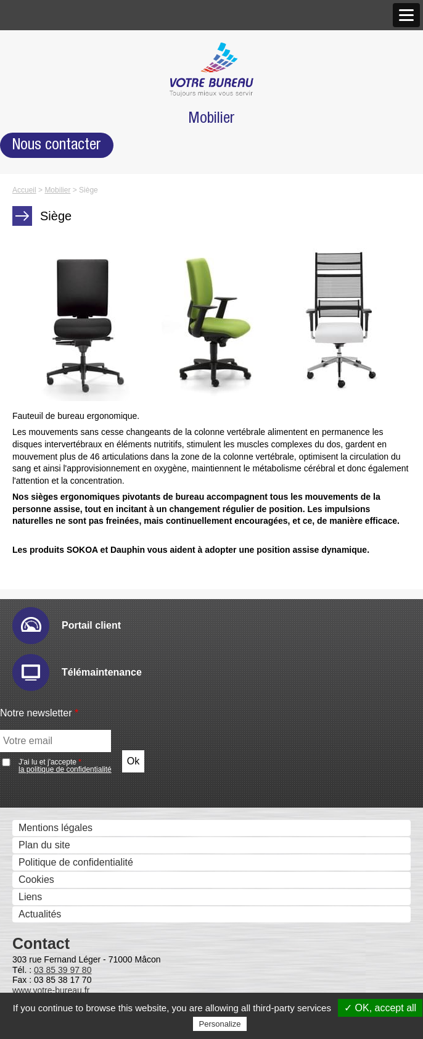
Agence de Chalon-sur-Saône (100, 169)
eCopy (49, 630)
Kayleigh (54, 926)
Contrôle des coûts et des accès (85, 857)
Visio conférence (51, 452)
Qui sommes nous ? (59, 50)
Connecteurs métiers (80, 682)
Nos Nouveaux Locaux (84, 135)
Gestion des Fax (51, 331)
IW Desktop (60, 734)
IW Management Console (91, 578)
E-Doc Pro (58, 804)
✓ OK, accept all (380, 1008)
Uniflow (51, 874)
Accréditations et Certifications (81, 222)
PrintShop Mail (67, 752)
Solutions (35, 476)
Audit (46, 508)
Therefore (56, 821)
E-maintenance (68, 526)
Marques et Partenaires (66, 205)
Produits (33, 263)
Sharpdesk (59, 717)
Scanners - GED (51, 313)
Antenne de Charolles (82, 186)
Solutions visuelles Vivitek (91, 434)
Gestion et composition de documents (98, 700)
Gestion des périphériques (73, 492)
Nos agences (44, 118)
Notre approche (49, 101)
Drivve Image (64, 647)
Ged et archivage (53, 787)
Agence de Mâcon (75, 152)
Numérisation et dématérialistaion (88, 613)
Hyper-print (59, 560)
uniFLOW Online (71, 891)
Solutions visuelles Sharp (90, 417)
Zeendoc (54, 839)
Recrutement (43, 239)
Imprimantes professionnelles (79, 365)
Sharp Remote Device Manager (104, 595)
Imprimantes (42, 296)
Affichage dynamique (61, 383)
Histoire (32, 66)
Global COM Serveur (81, 978)
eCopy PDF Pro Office (84, 769)
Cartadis (53, 908)
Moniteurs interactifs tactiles (76, 400)
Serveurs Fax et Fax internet (77, 961)
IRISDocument (67, 665)
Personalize (220, 1024)
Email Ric (56, 543)
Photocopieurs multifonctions (78, 279)
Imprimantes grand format (71, 348)
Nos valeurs (41, 83)
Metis (47, 943)
